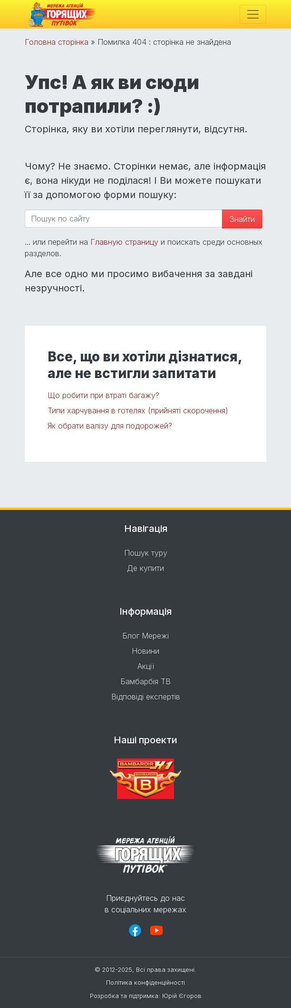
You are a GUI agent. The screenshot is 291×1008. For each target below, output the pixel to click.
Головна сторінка (56, 42)
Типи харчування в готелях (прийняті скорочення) (138, 410)
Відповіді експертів (145, 696)
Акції (145, 666)
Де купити (145, 568)
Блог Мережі (145, 635)
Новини (145, 651)
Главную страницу (124, 242)
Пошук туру (145, 553)
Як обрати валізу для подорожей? (110, 425)
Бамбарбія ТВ (145, 681)
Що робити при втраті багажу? (103, 395)
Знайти (242, 219)
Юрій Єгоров (182, 995)
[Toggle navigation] (253, 14)
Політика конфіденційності (145, 982)
